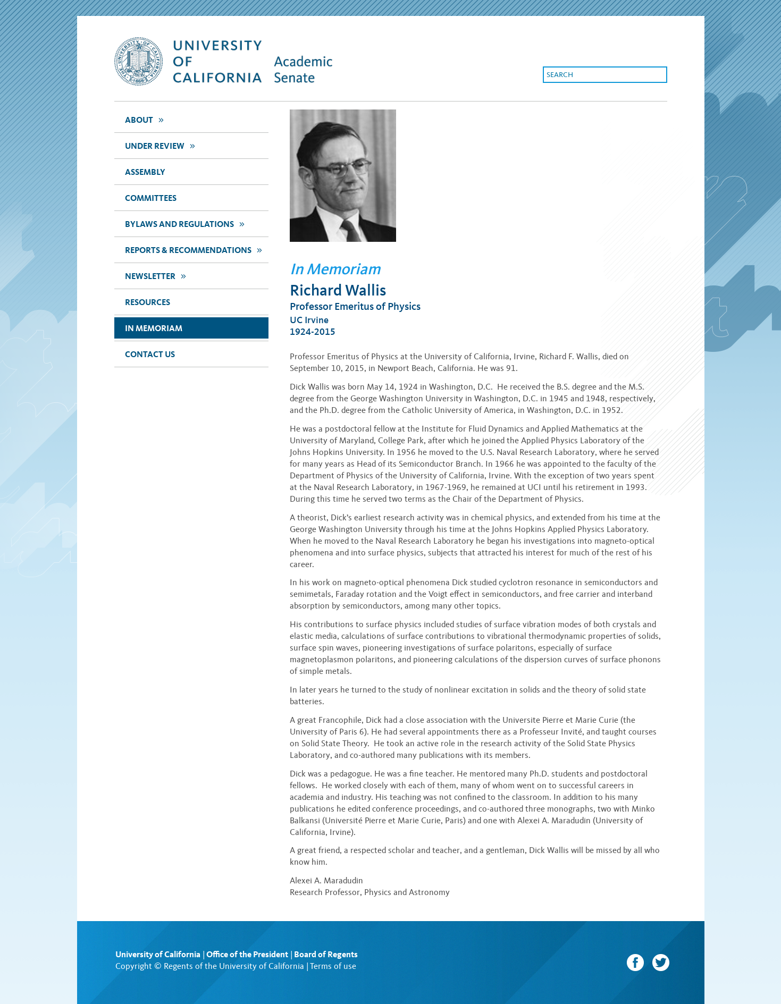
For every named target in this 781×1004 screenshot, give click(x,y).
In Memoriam (153, 328)
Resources (147, 302)
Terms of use (333, 966)
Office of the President (247, 954)
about (145, 119)
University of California (157, 954)
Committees (151, 198)
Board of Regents (326, 954)
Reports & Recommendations (195, 249)
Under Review (161, 145)
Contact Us (150, 354)
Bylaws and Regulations (186, 223)
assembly (145, 172)
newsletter (157, 275)
